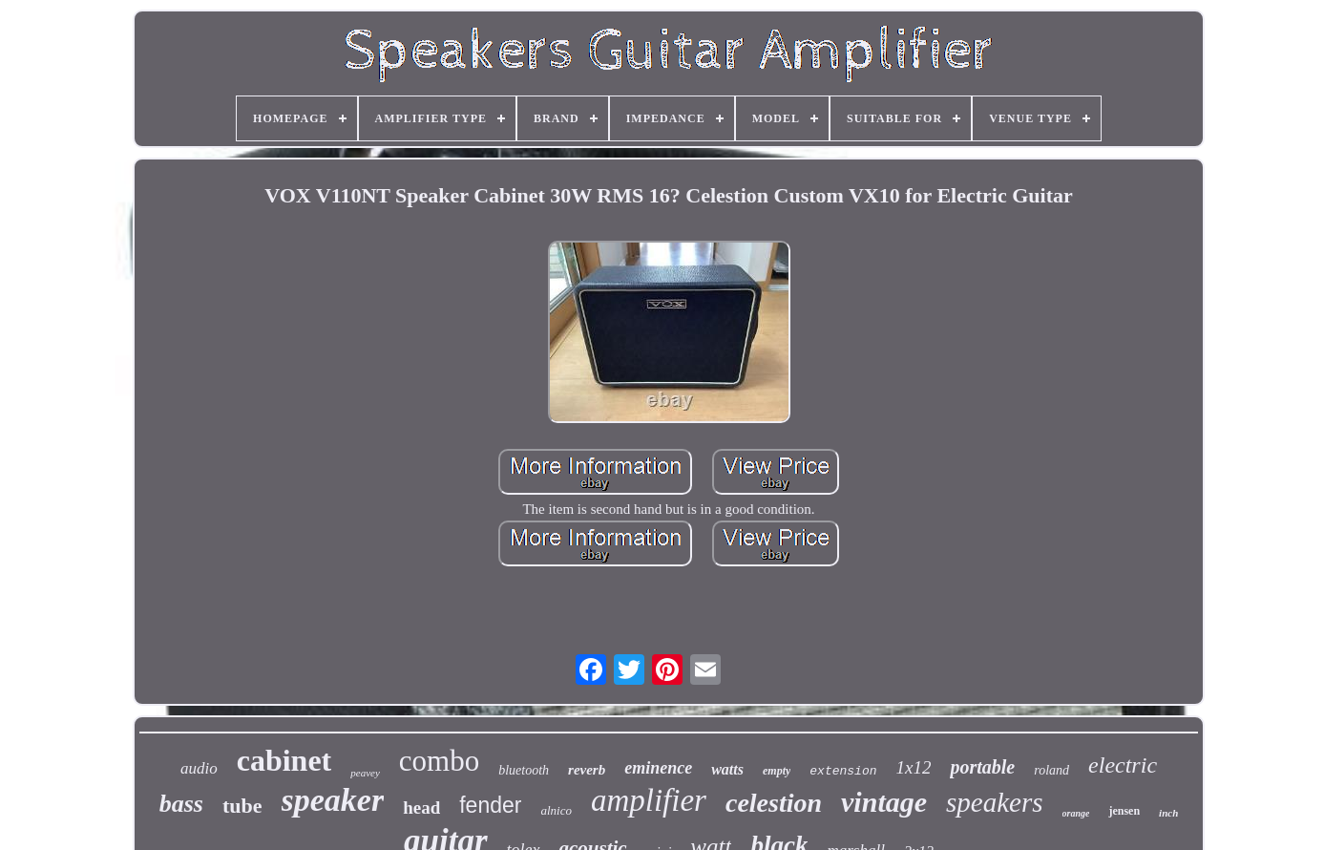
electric (1122, 765)
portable (982, 766)
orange (1076, 813)
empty (776, 770)
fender (490, 805)
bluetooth (523, 770)
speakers (994, 802)
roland (1051, 770)
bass (181, 804)
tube (242, 806)
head (421, 807)
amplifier (648, 800)
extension (842, 771)
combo (439, 760)
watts (727, 769)
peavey (365, 772)
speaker (333, 800)
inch (1168, 812)
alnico (556, 810)
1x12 (914, 767)
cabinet (284, 760)
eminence (658, 767)
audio (199, 768)
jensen (1124, 811)
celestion (773, 803)
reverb (586, 769)
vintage (884, 802)
